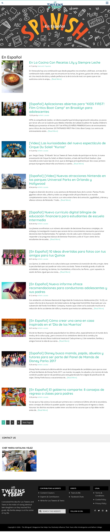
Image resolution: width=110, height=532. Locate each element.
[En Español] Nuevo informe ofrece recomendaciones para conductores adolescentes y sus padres (68, 288)
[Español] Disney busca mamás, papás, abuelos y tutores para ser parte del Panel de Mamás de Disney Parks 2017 (66, 357)
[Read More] (57, 79)
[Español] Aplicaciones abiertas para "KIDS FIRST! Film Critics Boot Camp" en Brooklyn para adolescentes (66, 108)
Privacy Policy (100, 503)
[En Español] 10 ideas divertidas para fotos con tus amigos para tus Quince (67, 253)
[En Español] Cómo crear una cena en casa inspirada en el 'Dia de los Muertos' (61, 322)
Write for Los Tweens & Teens (52, 500)
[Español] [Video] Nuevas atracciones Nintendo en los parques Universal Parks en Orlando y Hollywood (67, 180)
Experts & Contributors (49, 497)
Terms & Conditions (99, 494)
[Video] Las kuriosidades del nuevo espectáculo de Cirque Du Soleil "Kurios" (67, 145)
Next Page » (27, 422)
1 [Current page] (3, 422)
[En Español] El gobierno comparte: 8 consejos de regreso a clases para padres (66, 391)
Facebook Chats (77, 497)
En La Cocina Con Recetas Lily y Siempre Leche (64, 62)
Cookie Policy (100, 499)
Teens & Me (75, 493)
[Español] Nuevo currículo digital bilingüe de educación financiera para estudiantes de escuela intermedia (66, 216)
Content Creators (47, 493)
